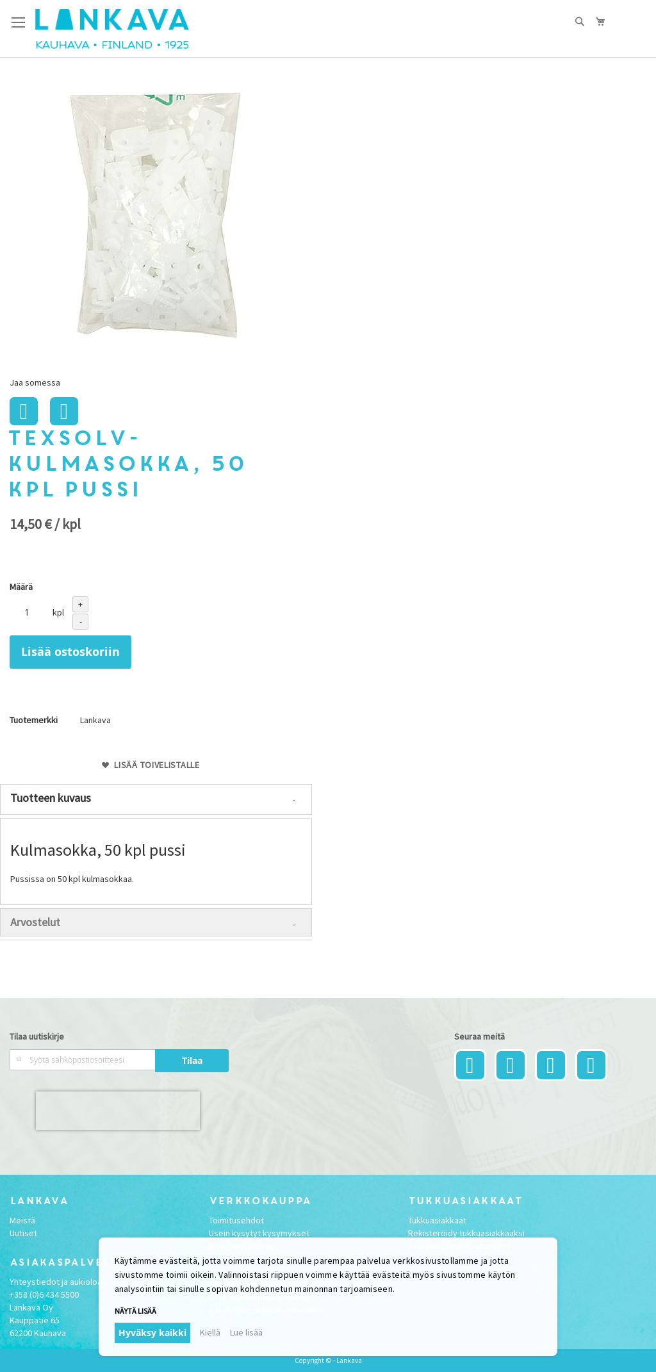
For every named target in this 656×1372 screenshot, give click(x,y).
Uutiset (23, 1233)
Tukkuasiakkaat (437, 1220)
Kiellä (210, 1332)
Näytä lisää (135, 1311)
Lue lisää (246, 1332)
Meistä (22, 1220)
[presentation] (118, 1110)
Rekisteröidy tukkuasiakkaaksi (466, 1233)
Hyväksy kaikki (152, 1333)
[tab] (156, 799)
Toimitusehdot (236, 1220)
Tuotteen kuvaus (50, 797)
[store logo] (112, 29)
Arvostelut (35, 922)
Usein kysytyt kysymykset (259, 1233)
